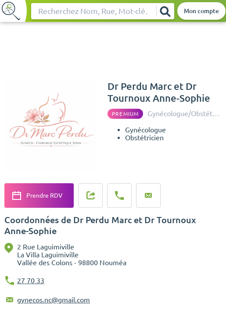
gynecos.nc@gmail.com (53, 300)
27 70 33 (30, 280)
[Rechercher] (165, 11)
